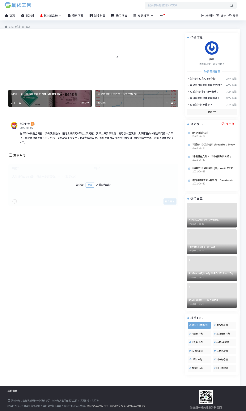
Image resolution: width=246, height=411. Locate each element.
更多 (212, 111)
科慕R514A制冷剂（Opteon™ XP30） (214, 168)
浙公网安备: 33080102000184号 (128, 406)
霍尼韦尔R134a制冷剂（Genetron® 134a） (212, 180)
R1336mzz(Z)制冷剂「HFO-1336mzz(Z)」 (211, 273)
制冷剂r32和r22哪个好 (201, 78)
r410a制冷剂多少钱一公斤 (202, 246)
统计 (221, 15)
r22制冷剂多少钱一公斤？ (203, 91)
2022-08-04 (26, 128)
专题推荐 (143, 15)
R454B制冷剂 (200, 132)
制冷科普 (97, 15)
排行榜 (207, 15)
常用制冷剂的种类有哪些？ (203, 98)
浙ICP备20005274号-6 (99, 406)
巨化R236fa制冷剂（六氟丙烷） (205, 220)
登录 (90, 185)
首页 (10, 15)
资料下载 (75, 15)
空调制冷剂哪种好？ (199, 104)
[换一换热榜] (228, 124)
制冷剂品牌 (51, 15)
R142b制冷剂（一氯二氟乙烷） (205, 300)
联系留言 (12, 390)
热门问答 (119, 15)
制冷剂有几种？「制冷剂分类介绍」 (212, 156)
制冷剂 (27, 15)
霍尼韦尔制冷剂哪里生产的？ (204, 85)
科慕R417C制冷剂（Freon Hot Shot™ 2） (213, 144)
